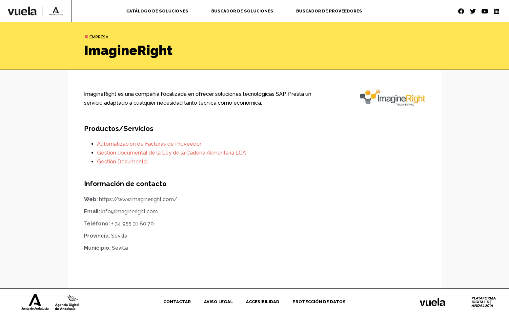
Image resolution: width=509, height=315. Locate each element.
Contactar (177, 301)
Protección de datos (319, 301)
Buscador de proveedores (329, 11)
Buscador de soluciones (242, 11)
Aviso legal (218, 301)
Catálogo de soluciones (157, 11)
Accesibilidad (262, 301)
